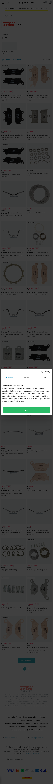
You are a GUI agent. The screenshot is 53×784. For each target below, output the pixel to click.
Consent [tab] (9, 378)
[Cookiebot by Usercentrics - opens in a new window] (41, 372)
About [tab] (43, 378)
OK (26, 410)
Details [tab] (26, 378)
